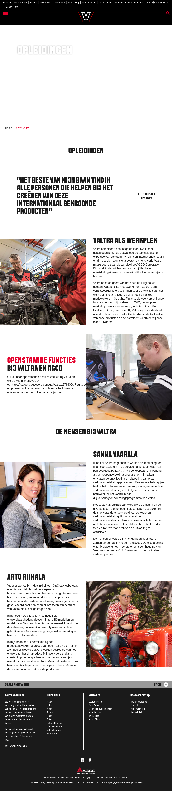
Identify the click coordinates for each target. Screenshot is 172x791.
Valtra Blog (73, 3)
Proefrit (134, 705)
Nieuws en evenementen (100, 709)
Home (8, 128)
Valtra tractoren (55, 730)
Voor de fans (95, 712)
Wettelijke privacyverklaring (41, 782)
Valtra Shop (94, 719)
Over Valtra (45, 3)
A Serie (50, 702)
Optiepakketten (54, 723)
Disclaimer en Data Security (68, 782)
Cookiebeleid (89, 782)
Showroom (60, 3)
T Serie (50, 712)
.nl (160, 2)
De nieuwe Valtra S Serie (15, 3)
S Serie (50, 719)
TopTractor (52, 734)
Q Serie (50, 716)
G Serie (50, 705)
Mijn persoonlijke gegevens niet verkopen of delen (120, 782)
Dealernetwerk (17, 685)
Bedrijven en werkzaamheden (129, 3)
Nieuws (33, 3)
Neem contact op (138, 702)
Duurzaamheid (89, 3)
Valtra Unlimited (54, 727)
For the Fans (105, 3)
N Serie (50, 709)
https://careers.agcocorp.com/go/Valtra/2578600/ (42, 384)
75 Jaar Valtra (11, 7)
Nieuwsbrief (136, 712)
